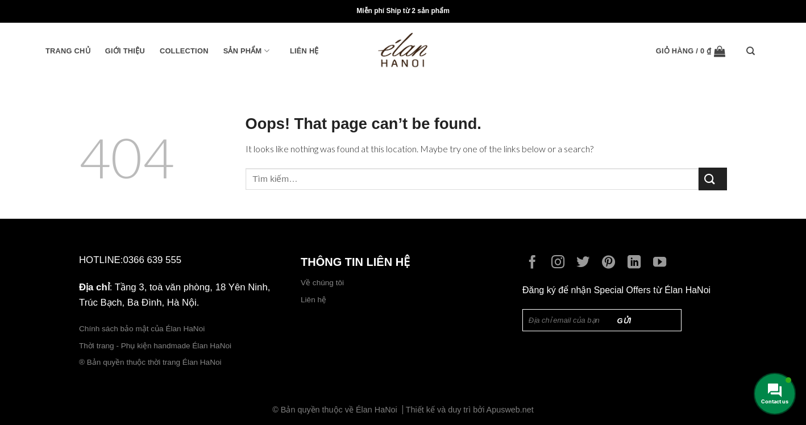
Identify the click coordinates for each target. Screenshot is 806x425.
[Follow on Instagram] (560, 263)
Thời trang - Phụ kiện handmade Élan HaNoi (156, 345)
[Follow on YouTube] (662, 263)
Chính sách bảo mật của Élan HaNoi (142, 328)
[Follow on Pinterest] (611, 263)
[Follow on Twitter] (585, 263)
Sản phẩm (246, 50)
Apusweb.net (510, 409)
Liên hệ (304, 51)
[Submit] (713, 179)
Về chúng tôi (322, 282)
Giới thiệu (125, 51)
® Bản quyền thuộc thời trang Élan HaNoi (150, 362)
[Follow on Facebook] (535, 263)
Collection (184, 51)
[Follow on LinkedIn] (637, 263)
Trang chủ (67, 51)
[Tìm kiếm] (753, 51)
